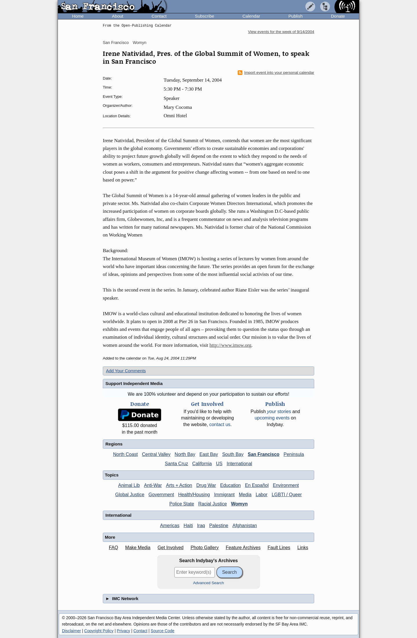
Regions (113, 443)
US (219, 463)
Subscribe (204, 16)
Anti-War (153, 485)
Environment (286, 485)
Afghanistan (245, 525)
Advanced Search (208, 583)
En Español (257, 485)
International (239, 463)
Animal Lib (129, 485)
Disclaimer (71, 630)
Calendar (251, 16)
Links (302, 547)
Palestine (218, 525)
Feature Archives (243, 547)
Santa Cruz (176, 463)
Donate (338, 16)
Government (161, 494)
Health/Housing (194, 494)
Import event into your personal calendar (276, 72)
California (202, 463)
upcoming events (272, 417)
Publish (295, 16)
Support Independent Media (134, 383)
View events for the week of (281, 32)
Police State (181, 503)
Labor (262, 494)
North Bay (185, 454)
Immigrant (224, 494)
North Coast (125, 454)
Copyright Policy (99, 630)
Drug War (206, 485)
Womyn (139, 42)
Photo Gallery (205, 547)
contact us (220, 424)
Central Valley (156, 454)
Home (78, 16)
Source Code (162, 630)
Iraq (201, 525)
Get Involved (171, 547)
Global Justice (130, 494)
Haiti (188, 525)
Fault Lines (279, 547)
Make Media (137, 547)
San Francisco (116, 42)
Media (245, 494)
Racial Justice (212, 503)
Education (230, 485)
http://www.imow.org (230, 345)
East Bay (209, 454)
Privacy (123, 630)
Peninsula (294, 454)
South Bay (233, 454)
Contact (159, 16)
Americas (170, 525)
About (117, 16)
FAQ (113, 547)
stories (279, 411)
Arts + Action (179, 485)
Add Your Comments (126, 370)
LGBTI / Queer (287, 494)
